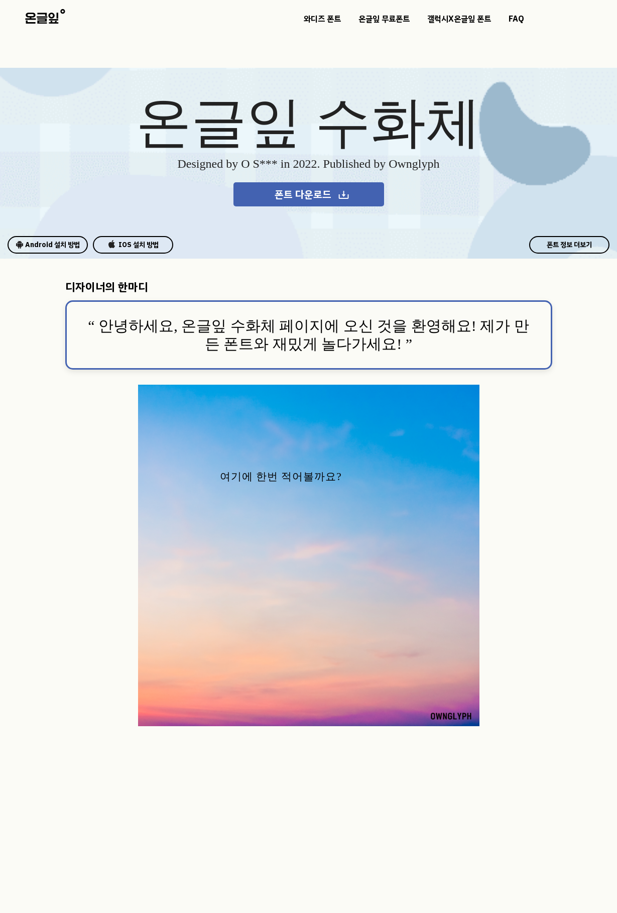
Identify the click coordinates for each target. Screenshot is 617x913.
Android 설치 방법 (48, 245)
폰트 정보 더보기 (569, 245)
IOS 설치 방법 (133, 245)
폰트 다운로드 (312, 194)
